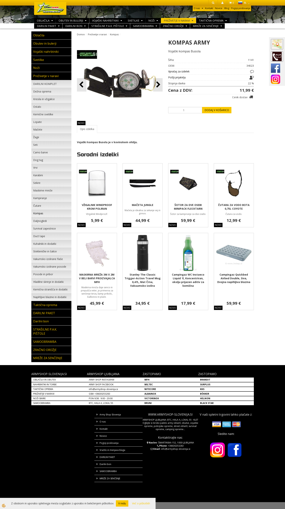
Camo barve (40, 152)
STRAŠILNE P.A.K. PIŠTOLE (107, 26)
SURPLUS (205, 384)
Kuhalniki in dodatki (44, 243)
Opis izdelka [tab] (87, 129)
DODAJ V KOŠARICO (217, 110)
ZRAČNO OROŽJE (173, 26)
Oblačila (43, 20)
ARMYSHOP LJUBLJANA (103, 374)
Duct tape (39, 236)
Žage (36, 137)
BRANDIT (205, 379)
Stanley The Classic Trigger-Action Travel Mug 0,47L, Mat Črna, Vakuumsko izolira (143, 280)
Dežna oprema (42, 91)
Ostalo (37, 106)
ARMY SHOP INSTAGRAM (101, 379)
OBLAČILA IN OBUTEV (44, 379)
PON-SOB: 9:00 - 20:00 (101, 398)
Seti (35, 145)
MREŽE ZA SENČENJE (206, 26)
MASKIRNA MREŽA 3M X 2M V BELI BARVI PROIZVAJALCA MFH (97, 278)
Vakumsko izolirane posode (49, 266)
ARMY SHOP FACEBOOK (101, 384)
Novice (218, 8)
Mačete (37, 129)
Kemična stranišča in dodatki (50, 289)
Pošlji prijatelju (177, 77)
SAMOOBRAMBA (143, 26)
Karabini (38, 175)
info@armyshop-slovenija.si (103, 389)
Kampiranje (40, 198)
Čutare (37, 205)
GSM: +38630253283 (99, 393)
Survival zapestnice (44, 228)
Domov (81, 34)
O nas (197, 8)
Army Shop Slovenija (110, 414)
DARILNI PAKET (46, 26)
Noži (151, 20)
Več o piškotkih (141, 503)
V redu (122, 503)
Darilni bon (73, 26)
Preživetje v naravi (177, 20)
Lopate (37, 122)
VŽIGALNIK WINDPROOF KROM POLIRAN (97, 206)
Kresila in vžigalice (44, 99)
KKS (202, 389)
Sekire (36, 183)
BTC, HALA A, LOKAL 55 (101, 403)
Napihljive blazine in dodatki (49, 297)
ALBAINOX (150, 393)
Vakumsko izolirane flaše (48, 259)
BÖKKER (204, 393)
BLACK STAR (207, 403)
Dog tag (38, 160)
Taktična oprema (211, 20)
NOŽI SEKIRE (39, 398)
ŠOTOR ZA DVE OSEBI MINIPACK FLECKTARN (188, 206)
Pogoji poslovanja (240, 8)
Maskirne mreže (42, 190)
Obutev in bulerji (71, 20)
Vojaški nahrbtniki (105, 20)
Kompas (38, 213)
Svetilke (133, 20)
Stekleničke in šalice (45, 251)
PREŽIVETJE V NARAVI (43, 393)
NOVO (81, 123)
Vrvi (35, 167)
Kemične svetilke (43, 114)
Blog (226, 8)
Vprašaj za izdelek (179, 71)
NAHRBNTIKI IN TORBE (45, 384)
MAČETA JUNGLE (142, 205)
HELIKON (205, 398)
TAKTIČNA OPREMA (43, 389)
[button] (158, 84)
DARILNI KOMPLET (45, 84)
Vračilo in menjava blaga (112, 450)
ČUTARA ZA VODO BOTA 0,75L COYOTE (234, 206)
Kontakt (209, 8)
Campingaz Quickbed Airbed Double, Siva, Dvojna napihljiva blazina (233, 278)
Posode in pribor (43, 274)
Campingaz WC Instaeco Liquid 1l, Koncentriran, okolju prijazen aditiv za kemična (188, 280)
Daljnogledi (40, 221)
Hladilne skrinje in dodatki (48, 282)
